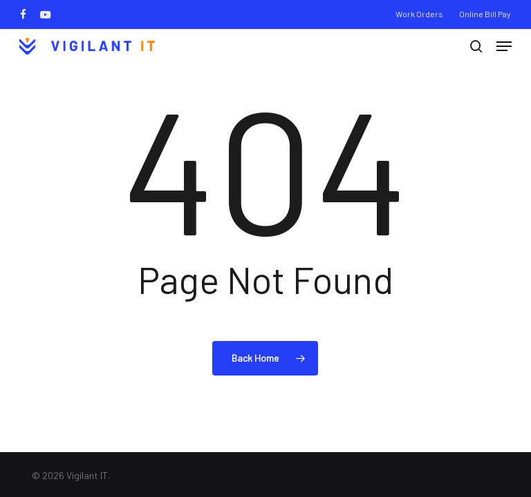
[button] (504, 46)
